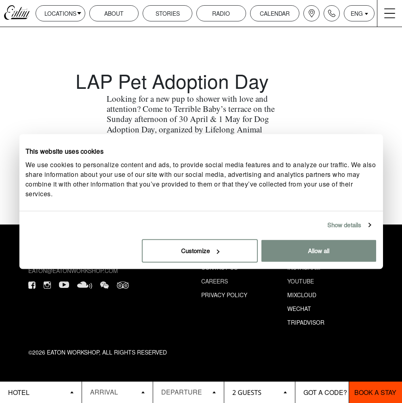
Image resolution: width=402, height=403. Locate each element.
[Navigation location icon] (311, 13)
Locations (60, 13)
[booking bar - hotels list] (41, 392)
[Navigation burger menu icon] (389, 13)
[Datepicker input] (117, 392)
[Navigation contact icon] (332, 13)
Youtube (300, 281)
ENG (357, 13)
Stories (168, 13)
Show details (344, 224)
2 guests (246, 392)
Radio (221, 13)
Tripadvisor (305, 322)
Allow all (318, 250)
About (114, 13)
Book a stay (375, 392)
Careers (214, 281)
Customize (200, 250)
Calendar (275, 13)
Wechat (299, 308)
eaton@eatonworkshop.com (73, 270)
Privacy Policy (224, 295)
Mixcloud (301, 295)
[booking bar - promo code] (321, 392)
